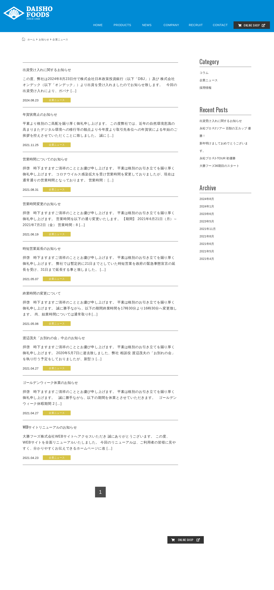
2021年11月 (208, 229)
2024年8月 (207, 199)
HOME (172, 524)
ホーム (31, 39)
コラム (204, 72)
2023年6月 (207, 214)
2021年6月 (207, 243)
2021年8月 (207, 236)
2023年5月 (207, 221)
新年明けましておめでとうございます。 (224, 147)
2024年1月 (207, 206)
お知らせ (44, 39)
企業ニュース (209, 80)
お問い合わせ (176, 530)
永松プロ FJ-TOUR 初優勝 (217, 158)
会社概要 (218, 524)
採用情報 (206, 87)
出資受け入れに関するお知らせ (221, 121)
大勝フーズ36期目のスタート (219, 165)
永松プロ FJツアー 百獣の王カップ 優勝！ (225, 132)
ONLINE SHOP (252, 25)
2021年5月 (207, 251)
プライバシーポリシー (204, 530)
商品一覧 (186, 524)
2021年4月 (207, 258)
